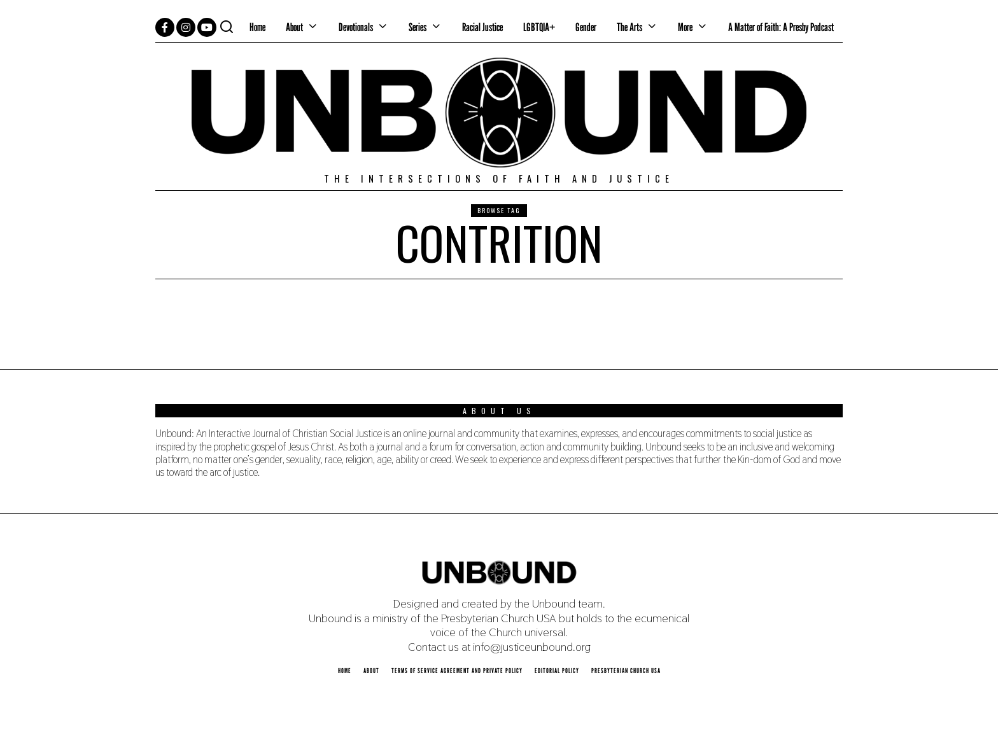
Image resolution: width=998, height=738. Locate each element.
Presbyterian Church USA (626, 670)
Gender (585, 27)
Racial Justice (482, 27)
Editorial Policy (557, 670)
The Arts (629, 27)
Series (417, 27)
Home (257, 27)
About (294, 27)
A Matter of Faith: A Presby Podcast (781, 27)
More (685, 27)
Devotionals (356, 27)
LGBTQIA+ (539, 27)
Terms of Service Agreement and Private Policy (457, 670)
